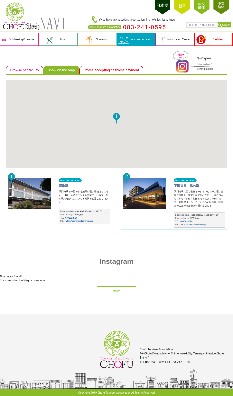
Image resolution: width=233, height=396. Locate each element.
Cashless (218, 39)
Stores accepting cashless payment (111, 70)
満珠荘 (63, 185)
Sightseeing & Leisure (21, 39)
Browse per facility (24, 70)
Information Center (178, 39)
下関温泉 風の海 (186, 185)
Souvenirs (102, 39)
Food (63, 39)
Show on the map (61, 70)
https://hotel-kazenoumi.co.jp (193, 224)
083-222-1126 (71, 218)
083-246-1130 (180, 362)
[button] (116, 118)
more (116, 290)
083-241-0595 (144, 27)
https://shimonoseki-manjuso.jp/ (80, 221)
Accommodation (141, 39)
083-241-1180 (186, 221)
